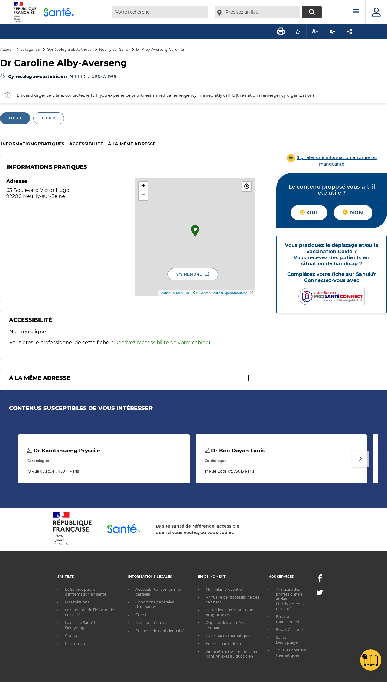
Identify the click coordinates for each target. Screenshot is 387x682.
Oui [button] (309, 212)
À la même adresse (131, 144)
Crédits (141, 615)
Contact (72, 635)
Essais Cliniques (290, 629)
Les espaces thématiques (228, 635)
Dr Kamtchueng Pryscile (63, 451)
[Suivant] (360, 459)
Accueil (6, 49)
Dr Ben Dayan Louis (235, 451)
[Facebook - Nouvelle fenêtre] (320, 580)
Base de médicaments (288, 619)
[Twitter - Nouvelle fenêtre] (319, 593)
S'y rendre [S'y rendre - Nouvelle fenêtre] (189, 274)
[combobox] (160, 12)
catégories (30, 49)
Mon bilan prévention (225, 589)
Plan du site (75, 643)
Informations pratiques (32, 144)
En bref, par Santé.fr (224, 643)
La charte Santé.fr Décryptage (81, 625)
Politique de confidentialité (159, 631)
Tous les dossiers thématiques (291, 652)
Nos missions (77, 602)
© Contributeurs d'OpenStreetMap (222, 293)
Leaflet (164, 293)
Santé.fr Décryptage (287, 640)
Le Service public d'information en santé (85, 591)
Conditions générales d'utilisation (154, 604)
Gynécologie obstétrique (69, 49)
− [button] (143, 195)
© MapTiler (181, 293)
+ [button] (143, 186)
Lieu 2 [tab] (48, 118)
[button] (246, 186)
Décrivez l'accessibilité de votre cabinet (162, 342)
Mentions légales (150, 622)
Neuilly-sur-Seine (114, 49)
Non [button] (353, 212)
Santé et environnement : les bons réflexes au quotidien (231, 653)
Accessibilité (86, 144)
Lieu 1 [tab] (15, 118)
